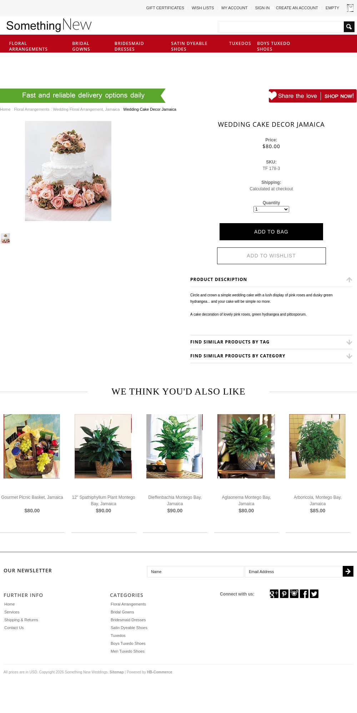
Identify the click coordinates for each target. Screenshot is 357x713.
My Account (234, 8)
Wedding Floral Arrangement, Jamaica (86, 109)
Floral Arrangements (36, 46)
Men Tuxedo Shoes (19, 70)
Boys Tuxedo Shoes (273, 46)
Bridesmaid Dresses (129, 46)
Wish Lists (203, 8)
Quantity (271, 202)
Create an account (297, 8)
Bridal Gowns (81, 46)
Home (5, 109)
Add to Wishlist (271, 255)
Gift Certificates (165, 8)
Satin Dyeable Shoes (189, 46)
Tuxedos (240, 43)
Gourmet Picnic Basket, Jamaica (32, 497)
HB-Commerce (159, 672)
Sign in (262, 8)
